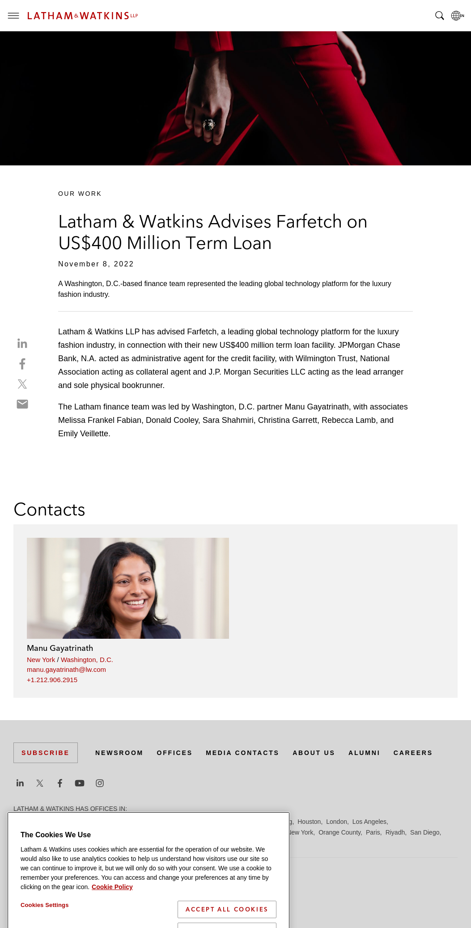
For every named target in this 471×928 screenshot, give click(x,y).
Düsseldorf (179, 821)
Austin (22, 821)
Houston (309, 821)
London (336, 821)
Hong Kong (276, 821)
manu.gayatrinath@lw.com (66, 669)
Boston (70, 821)
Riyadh (395, 832)
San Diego (424, 832)
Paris (373, 832)
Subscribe (45, 752)
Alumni (364, 752)
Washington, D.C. (87, 659)
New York (41, 659)
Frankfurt (212, 821)
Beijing (45, 821)
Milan (248, 832)
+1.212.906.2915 (52, 679)
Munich (271, 832)
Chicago (126, 821)
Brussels (97, 821)
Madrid (164, 832)
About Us (314, 752)
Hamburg (243, 821)
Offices (175, 752)
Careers (413, 752)
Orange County (339, 832)
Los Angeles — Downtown (49, 832)
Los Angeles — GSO (120, 832)
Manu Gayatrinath (60, 648)
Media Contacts (242, 752)
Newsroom (119, 752)
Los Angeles (369, 821)
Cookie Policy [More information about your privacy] (112, 918)
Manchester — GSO (207, 832)
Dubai (151, 821)
